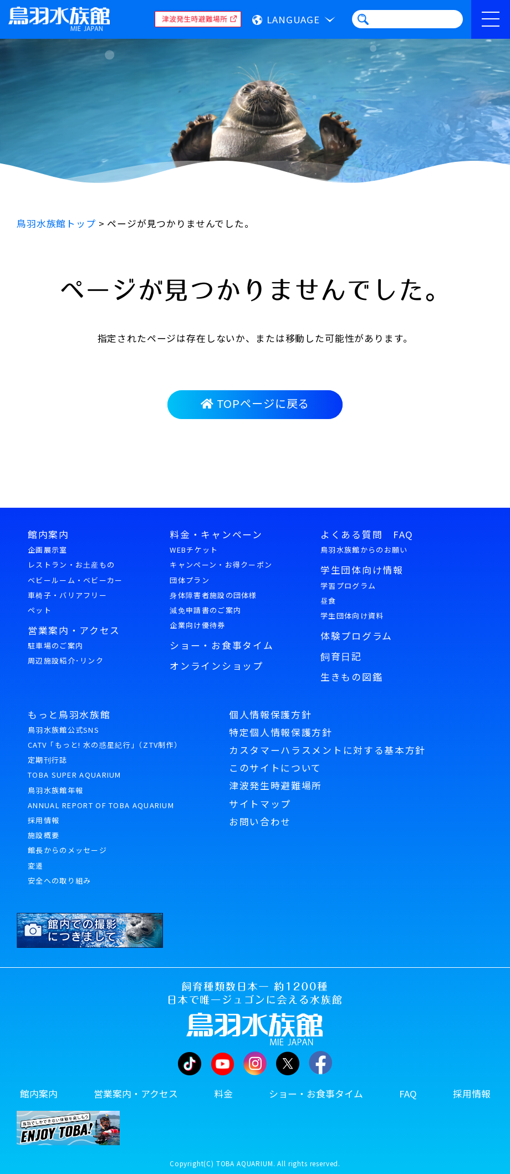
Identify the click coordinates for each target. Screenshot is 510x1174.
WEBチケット (194, 549)
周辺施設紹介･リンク (66, 660)
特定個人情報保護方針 (281, 732)
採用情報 (43, 820)
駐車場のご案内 (55, 645)
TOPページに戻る (255, 403)
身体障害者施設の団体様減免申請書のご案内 (213, 602)
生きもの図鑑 (351, 676)
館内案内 (48, 534)
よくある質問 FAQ (367, 534)
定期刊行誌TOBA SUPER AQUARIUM (74, 767)
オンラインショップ (216, 665)
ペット (40, 610)
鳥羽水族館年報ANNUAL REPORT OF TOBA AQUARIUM (101, 797)
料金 (223, 1093)
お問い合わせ (260, 821)
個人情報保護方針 (270, 714)
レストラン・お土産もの (71, 564)
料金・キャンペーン (216, 534)
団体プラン (190, 580)
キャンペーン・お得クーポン (221, 564)
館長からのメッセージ (67, 850)
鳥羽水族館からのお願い (363, 549)
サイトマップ (260, 803)
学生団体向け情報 (361, 569)
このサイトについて (275, 767)
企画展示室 (48, 549)
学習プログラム (348, 585)
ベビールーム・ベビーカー (75, 580)
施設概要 (43, 835)
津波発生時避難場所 (275, 785)
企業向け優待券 (197, 625)
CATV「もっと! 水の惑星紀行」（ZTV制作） (105, 744)
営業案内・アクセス (74, 630)
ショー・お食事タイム (221, 645)
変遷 (36, 865)
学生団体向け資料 (352, 615)
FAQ (408, 1093)
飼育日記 (341, 656)
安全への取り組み (59, 880)
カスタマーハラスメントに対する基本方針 (327, 750)
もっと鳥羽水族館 (69, 714)
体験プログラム (356, 635)
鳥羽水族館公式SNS (63, 729)
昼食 (328, 600)
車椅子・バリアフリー (67, 595)
